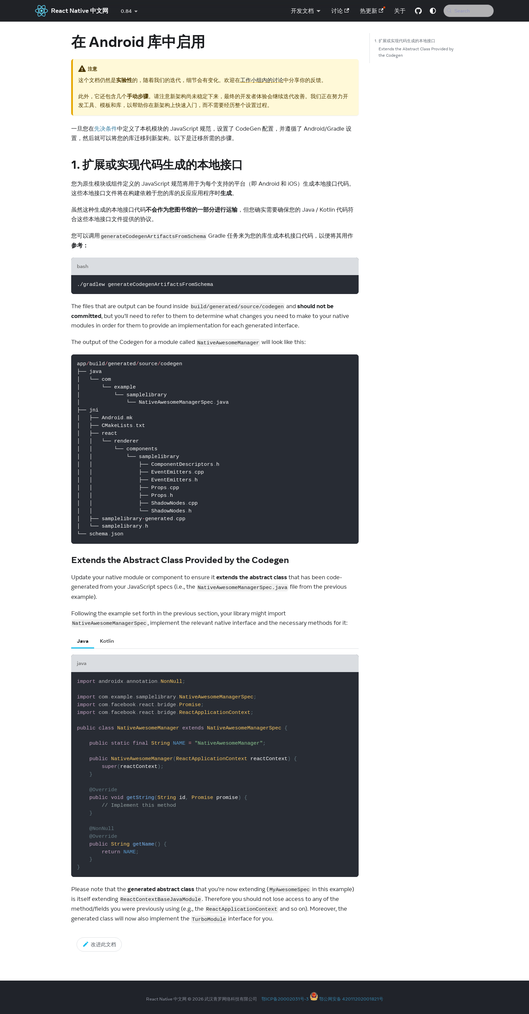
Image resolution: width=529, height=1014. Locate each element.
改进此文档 (99, 944)
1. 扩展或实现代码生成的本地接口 (404, 40)
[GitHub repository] (416, 11)
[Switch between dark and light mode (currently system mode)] (430, 11)
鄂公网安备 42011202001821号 (351, 999)
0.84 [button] (126, 11)
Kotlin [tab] (107, 641)
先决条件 (105, 128)
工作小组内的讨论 (261, 80)
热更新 (369, 11)
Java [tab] (82, 641)
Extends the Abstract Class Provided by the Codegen (416, 52)
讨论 (338, 11)
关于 (397, 11)
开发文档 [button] (299, 11)
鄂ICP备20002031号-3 (285, 999)
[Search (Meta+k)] (467, 10)
